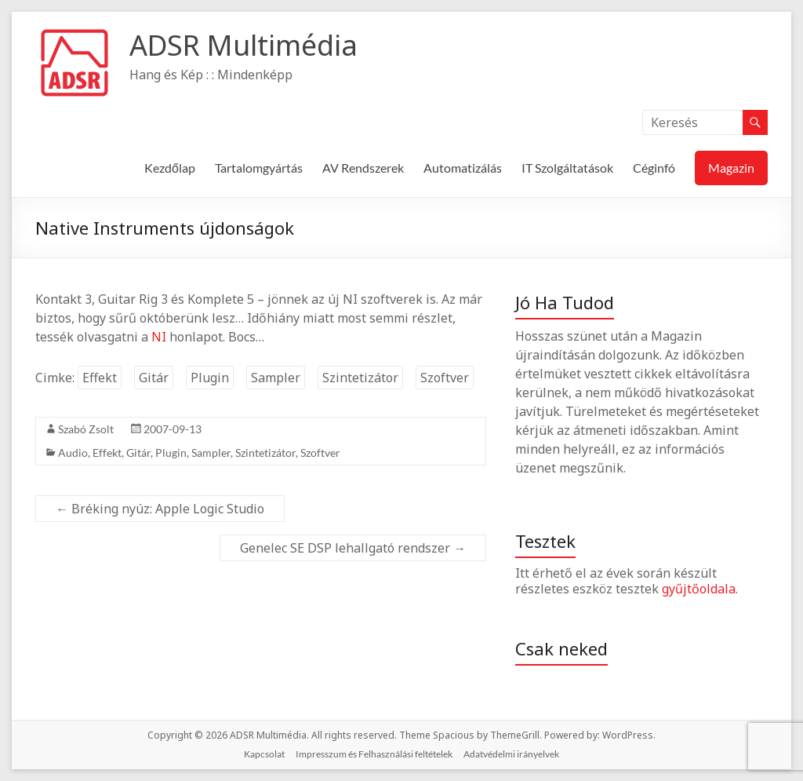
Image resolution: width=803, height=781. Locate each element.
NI (158, 336)
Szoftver (444, 377)
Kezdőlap (169, 167)
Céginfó (654, 167)
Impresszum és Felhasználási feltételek (374, 754)
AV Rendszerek (363, 167)
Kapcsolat (264, 754)
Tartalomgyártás (259, 167)
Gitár (154, 377)
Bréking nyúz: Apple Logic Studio (160, 508)
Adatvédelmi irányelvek (511, 754)
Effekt (99, 377)
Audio (73, 452)
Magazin (731, 167)
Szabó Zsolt (86, 429)
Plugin (210, 377)
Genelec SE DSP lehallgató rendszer (353, 548)
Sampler (275, 377)
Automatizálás (462, 167)
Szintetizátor (360, 377)
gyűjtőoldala (699, 588)
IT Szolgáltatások (567, 167)
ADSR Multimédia (243, 45)
